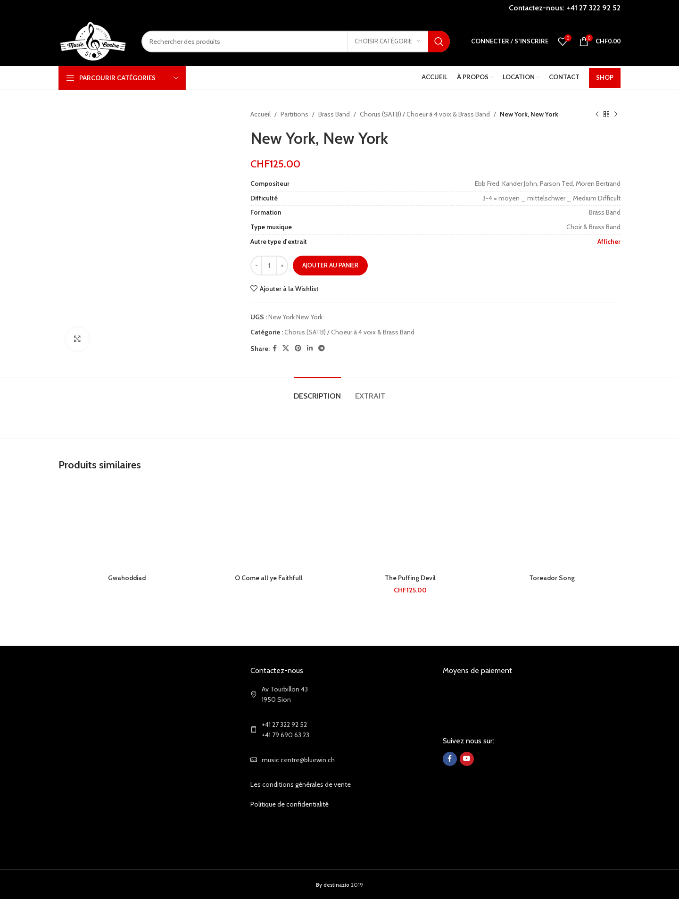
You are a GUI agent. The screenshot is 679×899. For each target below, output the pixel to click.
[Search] (295, 41)
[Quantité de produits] (269, 265)
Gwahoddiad (127, 578)
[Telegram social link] (321, 348)
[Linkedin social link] (309, 348)
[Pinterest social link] (298, 348)
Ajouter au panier (330, 265)
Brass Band (334, 114)
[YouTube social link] (467, 759)
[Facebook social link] (275, 348)
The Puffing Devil (410, 578)
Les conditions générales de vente (300, 784)
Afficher (609, 241)
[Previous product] (597, 114)
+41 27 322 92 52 (593, 7)
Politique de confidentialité (289, 804)
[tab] (317, 391)
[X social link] (286, 348)
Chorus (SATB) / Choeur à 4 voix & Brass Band (425, 114)
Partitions (294, 114)
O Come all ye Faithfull (269, 578)
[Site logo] (92, 40)
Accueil (260, 114)
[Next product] (616, 114)
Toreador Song (552, 578)
